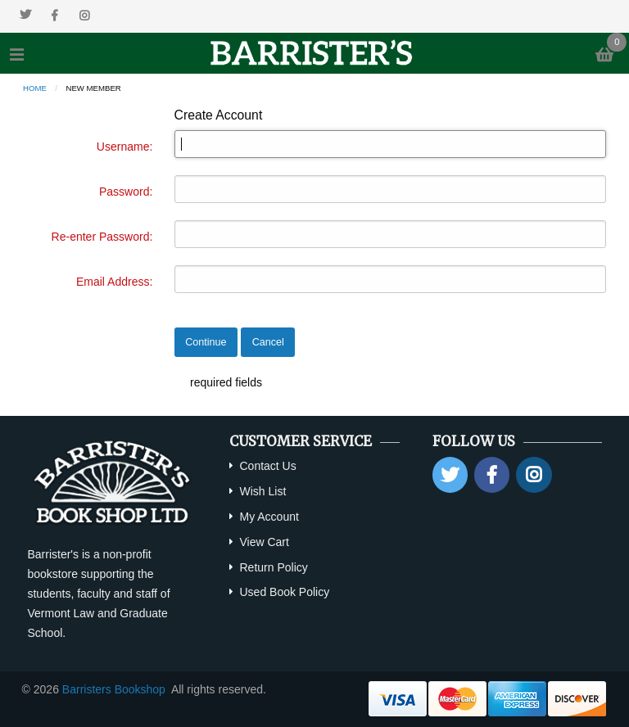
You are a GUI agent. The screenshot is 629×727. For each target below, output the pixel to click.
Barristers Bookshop (113, 689)
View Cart (263, 542)
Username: (124, 146)
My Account (268, 516)
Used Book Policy (284, 591)
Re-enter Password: (102, 236)
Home (35, 88)
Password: (125, 191)
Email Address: (114, 281)
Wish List (262, 491)
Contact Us (267, 465)
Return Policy (273, 567)
